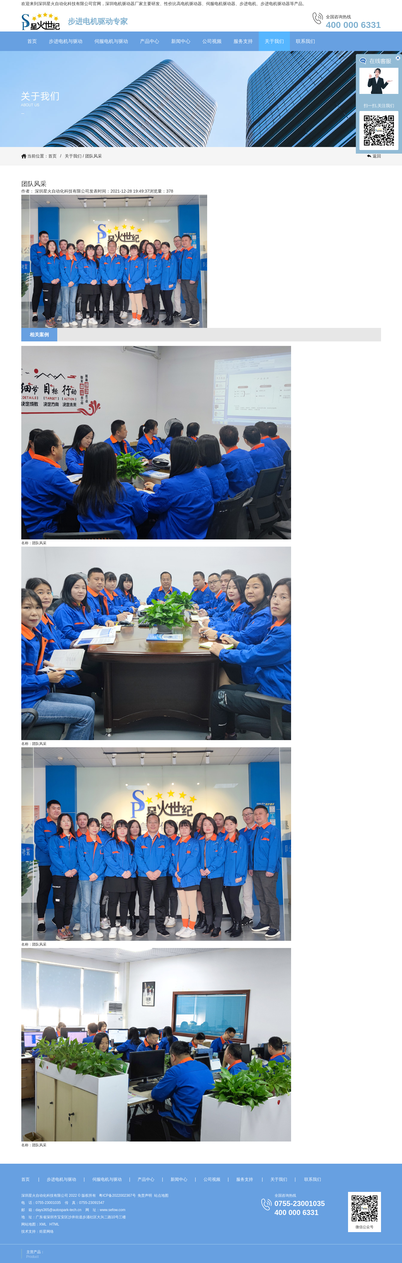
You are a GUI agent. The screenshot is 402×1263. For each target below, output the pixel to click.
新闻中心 (180, 41)
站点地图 (161, 1195)
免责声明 (145, 1195)
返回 (377, 156)
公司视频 (212, 41)
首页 (32, 41)
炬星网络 (46, 1231)
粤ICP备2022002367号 (117, 1195)
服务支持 (243, 41)
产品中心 (149, 41)
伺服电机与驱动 (111, 41)
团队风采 (93, 156)
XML (42, 1224)
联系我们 (305, 41)
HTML (54, 1224)
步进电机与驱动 (65, 41)
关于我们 (274, 41)
